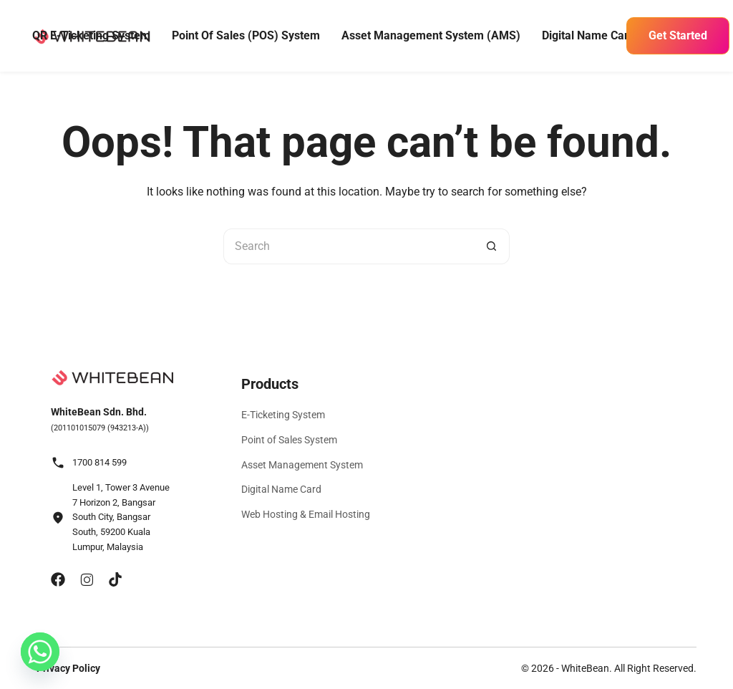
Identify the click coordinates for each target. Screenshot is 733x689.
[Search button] (492, 246)
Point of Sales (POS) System (246, 35)
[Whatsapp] (40, 651)
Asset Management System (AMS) (430, 35)
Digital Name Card (588, 35)
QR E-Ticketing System (91, 35)
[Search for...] (348, 246)
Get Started (678, 35)
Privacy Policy (68, 668)
